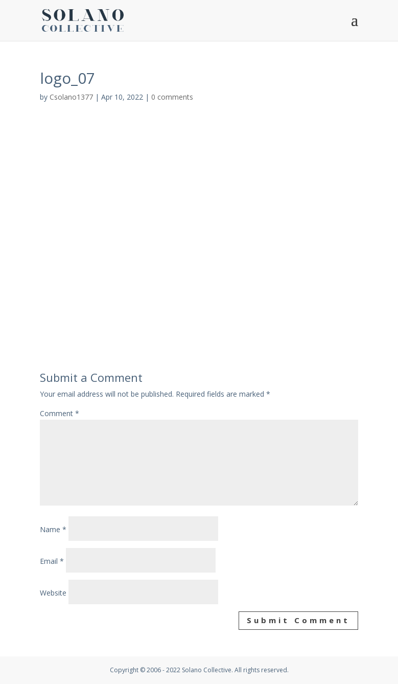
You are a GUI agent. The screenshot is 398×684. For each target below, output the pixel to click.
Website (53, 593)
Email (52, 561)
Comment (59, 413)
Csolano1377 (71, 97)
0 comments (172, 97)
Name (53, 529)
